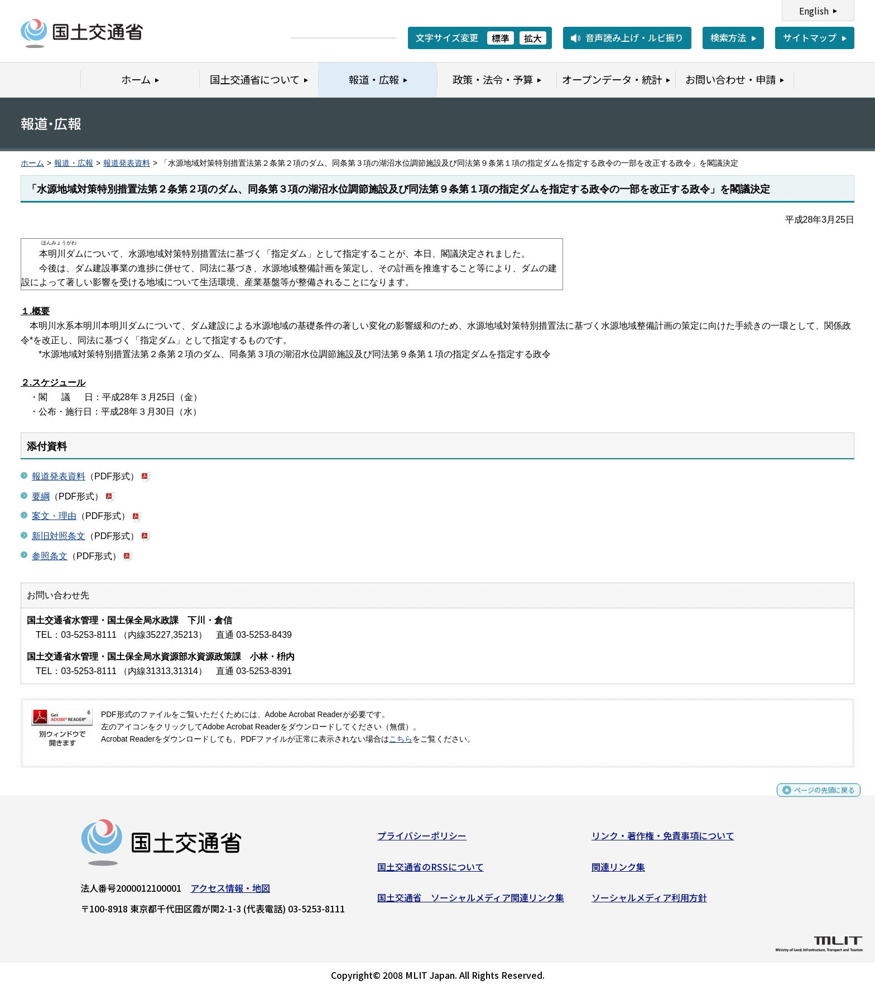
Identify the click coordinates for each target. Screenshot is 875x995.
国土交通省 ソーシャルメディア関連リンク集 (470, 902)
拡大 (533, 38)
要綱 (41, 496)
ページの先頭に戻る (815, 799)
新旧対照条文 (58, 536)
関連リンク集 (618, 871)
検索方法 (728, 37)
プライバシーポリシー (422, 840)
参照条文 (50, 556)
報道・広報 (73, 163)
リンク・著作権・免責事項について (663, 840)
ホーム (32, 163)
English (814, 10)
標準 (500, 38)
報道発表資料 (126, 163)
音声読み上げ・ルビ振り (634, 37)
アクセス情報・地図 (230, 892)
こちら (400, 739)
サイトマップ (809, 37)
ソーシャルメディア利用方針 (649, 902)
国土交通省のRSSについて (430, 871)
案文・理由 (54, 516)
